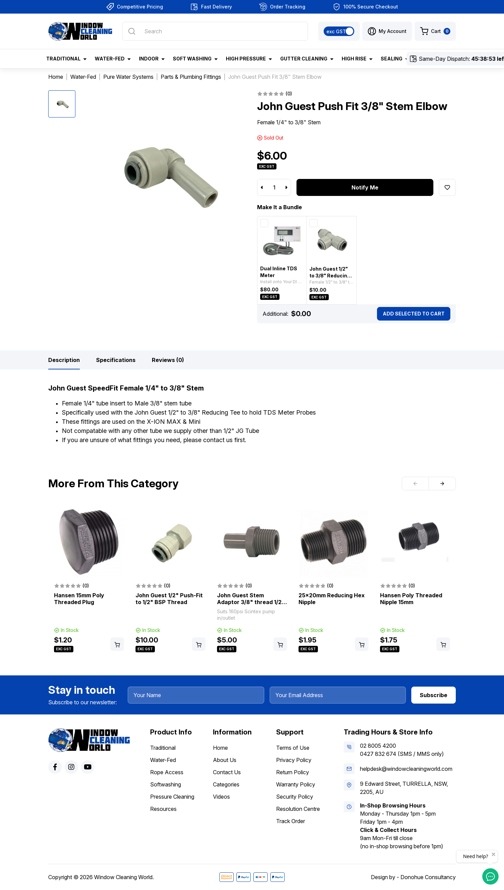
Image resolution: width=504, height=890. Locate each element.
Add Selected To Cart (414, 313)
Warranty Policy (295, 784)
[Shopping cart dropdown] (435, 31)
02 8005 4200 (378, 745)
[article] (89, 580)
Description (64, 360)
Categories (226, 784)
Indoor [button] (149, 58)
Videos (221, 796)
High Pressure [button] (246, 58)
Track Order (290, 821)
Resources (163, 808)
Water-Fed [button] (110, 58)
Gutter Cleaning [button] (303, 58)
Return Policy (292, 772)
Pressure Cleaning (172, 796)
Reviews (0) (168, 360)
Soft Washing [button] (192, 58)
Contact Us (227, 772)
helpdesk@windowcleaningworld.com (406, 768)
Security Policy (294, 796)
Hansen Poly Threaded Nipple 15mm (411, 598)
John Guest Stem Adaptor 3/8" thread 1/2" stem (251, 602)
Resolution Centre (298, 808)
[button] (387, 31)
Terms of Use (292, 747)
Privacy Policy (293, 760)
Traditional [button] (63, 58)
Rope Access (166, 772)
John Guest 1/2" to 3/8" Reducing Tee (329, 275)
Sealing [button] (391, 58)
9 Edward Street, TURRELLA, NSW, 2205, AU (404, 787)
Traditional (163, 747)
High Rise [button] (354, 58)
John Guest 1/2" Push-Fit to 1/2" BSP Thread (169, 598)
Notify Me (365, 187)
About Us (224, 760)
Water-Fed (163, 760)
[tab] (64, 359)
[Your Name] (196, 695)
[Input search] (215, 31)
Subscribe (433, 695)
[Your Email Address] (338, 695)
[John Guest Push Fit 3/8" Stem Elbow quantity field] (274, 187)
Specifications (116, 360)
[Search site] (131, 31)
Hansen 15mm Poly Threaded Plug (79, 598)
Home (220, 747)
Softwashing (165, 784)
